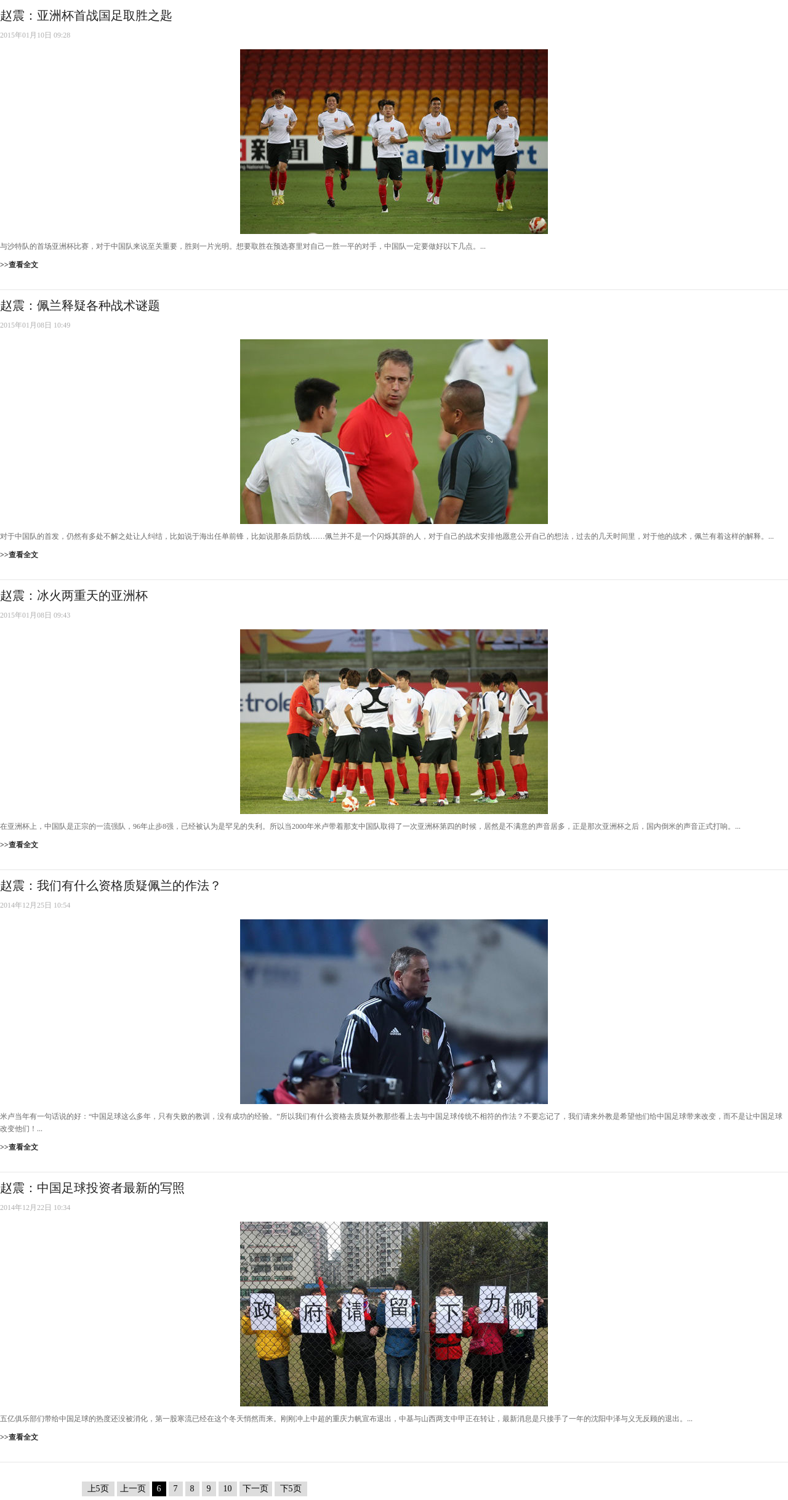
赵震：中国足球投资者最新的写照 (92, 1188)
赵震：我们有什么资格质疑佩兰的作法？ (111, 885)
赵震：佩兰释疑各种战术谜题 (80, 305)
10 (227, 1488)
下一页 (255, 1488)
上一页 (133, 1488)
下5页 (291, 1488)
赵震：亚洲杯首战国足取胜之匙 (86, 15)
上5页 (98, 1488)
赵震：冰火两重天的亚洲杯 (74, 595)
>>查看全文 (19, 264)
